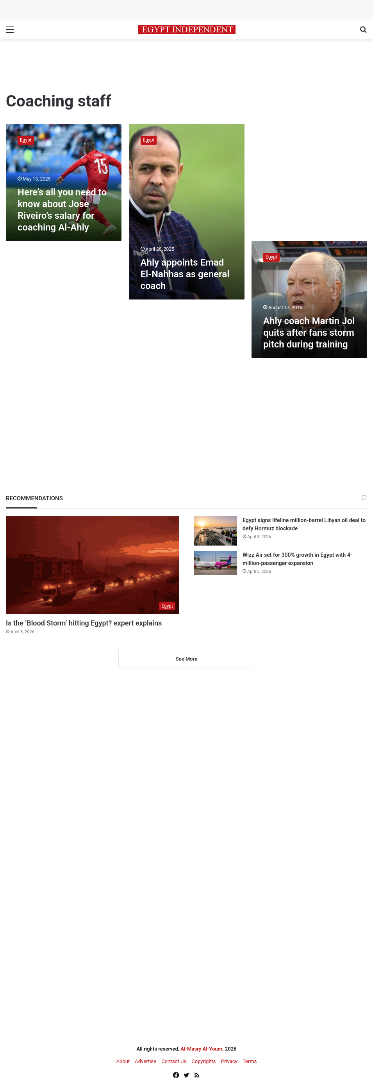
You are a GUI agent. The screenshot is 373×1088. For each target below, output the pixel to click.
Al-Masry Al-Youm (201, 1049)
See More (186, 659)
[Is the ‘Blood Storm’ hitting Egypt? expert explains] (92, 565)
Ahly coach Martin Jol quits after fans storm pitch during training (309, 332)
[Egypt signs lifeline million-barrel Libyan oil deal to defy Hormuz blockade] (215, 531)
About (123, 1061)
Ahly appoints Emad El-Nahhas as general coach (185, 274)
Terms (250, 1061)
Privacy (229, 1061)
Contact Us (173, 1061)
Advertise (145, 1061)
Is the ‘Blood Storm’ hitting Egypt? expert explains (84, 623)
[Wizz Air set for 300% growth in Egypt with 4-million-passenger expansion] (215, 563)
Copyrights (203, 1061)
